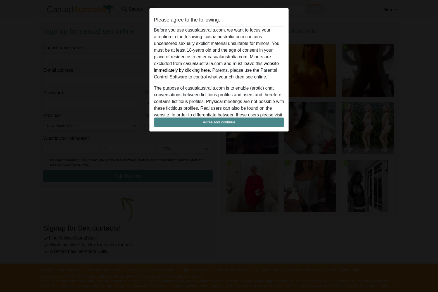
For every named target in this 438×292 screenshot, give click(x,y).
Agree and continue (219, 122)
